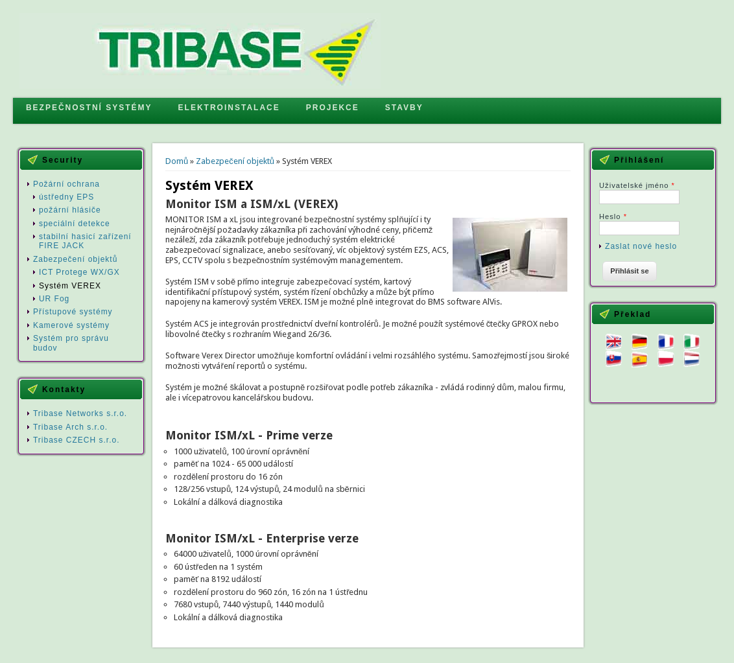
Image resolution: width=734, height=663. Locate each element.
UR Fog (54, 298)
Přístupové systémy (73, 311)
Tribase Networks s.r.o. (80, 413)
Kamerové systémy (71, 325)
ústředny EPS (66, 197)
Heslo (613, 216)
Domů (176, 161)
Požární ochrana (66, 184)
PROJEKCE (332, 107)
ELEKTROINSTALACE (229, 107)
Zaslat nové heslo (641, 246)
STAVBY (404, 107)
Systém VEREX (70, 285)
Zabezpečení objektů (235, 161)
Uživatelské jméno (637, 185)
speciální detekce (74, 223)
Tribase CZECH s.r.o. (76, 440)
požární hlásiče (70, 210)
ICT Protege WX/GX (79, 272)
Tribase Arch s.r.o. (70, 427)
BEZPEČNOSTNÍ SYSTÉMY (89, 107)
